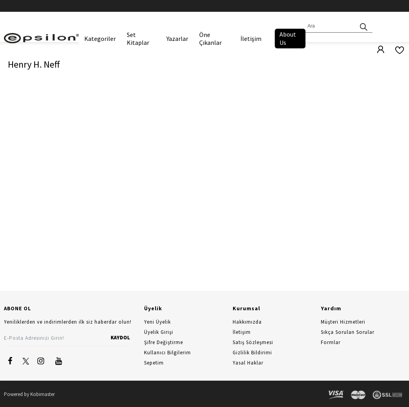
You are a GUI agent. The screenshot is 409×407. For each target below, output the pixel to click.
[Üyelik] (376, 50)
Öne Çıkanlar (210, 38)
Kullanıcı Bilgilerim (167, 352)
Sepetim (154, 362)
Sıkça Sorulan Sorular (347, 332)
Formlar (331, 342)
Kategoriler (100, 38)
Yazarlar (177, 38)
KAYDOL (120, 337)
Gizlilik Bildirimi (252, 352)
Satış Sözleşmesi (253, 342)
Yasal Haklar (248, 362)
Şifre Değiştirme (163, 342)
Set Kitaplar (138, 38)
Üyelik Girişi (158, 332)
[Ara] (363, 26)
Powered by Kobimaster (29, 394)
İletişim (251, 38)
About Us (287, 38)
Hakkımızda (247, 322)
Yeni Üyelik (157, 322)
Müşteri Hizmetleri (343, 322)
